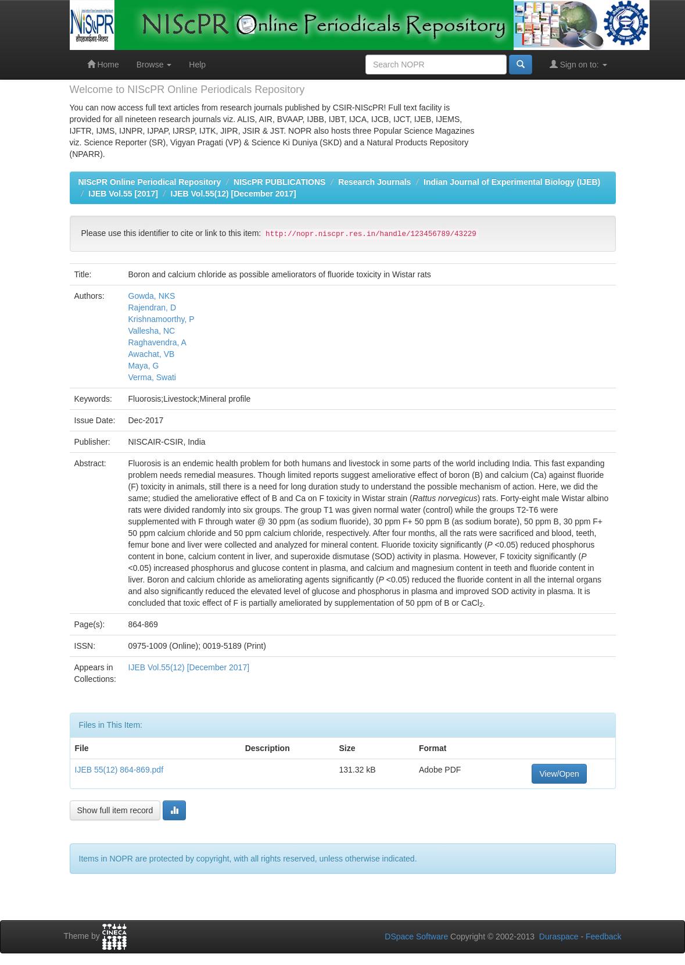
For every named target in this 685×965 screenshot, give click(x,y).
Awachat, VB (151, 354)
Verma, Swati (152, 377)
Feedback (603, 936)
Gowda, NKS (151, 296)
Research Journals (374, 182)
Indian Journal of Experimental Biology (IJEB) (512, 182)
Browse (154, 64)
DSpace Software (416, 936)
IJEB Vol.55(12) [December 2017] (233, 193)
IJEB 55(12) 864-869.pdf (119, 769)
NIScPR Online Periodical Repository (149, 182)
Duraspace (559, 936)
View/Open (559, 773)
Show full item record (115, 810)
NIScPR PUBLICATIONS (279, 182)
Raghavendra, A (157, 342)
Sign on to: (578, 64)
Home (103, 64)
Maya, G (143, 365)
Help (197, 64)
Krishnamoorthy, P (161, 319)
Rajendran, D (152, 307)
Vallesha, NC (151, 330)
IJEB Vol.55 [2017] (123, 193)
